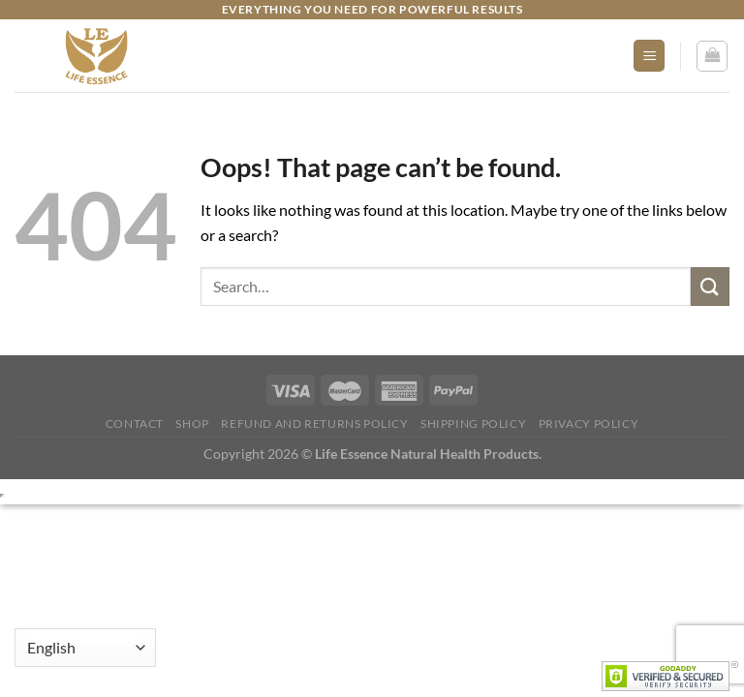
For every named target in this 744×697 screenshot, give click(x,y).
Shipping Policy (473, 423)
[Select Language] (85, 647)
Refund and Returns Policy (314, 423)
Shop (191, 423)
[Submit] (710, 286)
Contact (135, 423)
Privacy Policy (589, 423)
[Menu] (649, 56)
